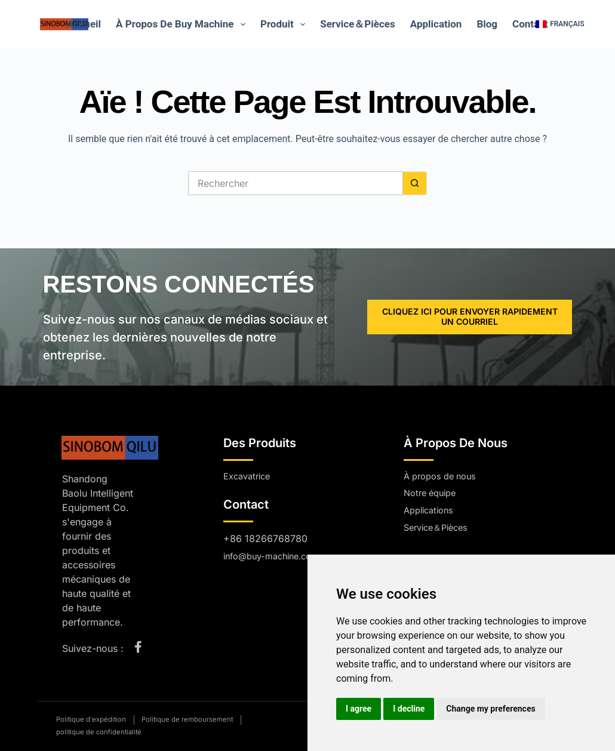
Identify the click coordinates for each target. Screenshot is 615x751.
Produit (285, 24)
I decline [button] (409, 708)
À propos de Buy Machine (183, 24)
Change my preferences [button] (490, 708)
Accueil (84, 24)
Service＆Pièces (357, 24)
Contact (530, 24)
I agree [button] (358, 708)
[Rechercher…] (295, 183)
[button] (560, 24)
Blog (486, 24)
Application (436, 24)
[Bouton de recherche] (415, 183)
